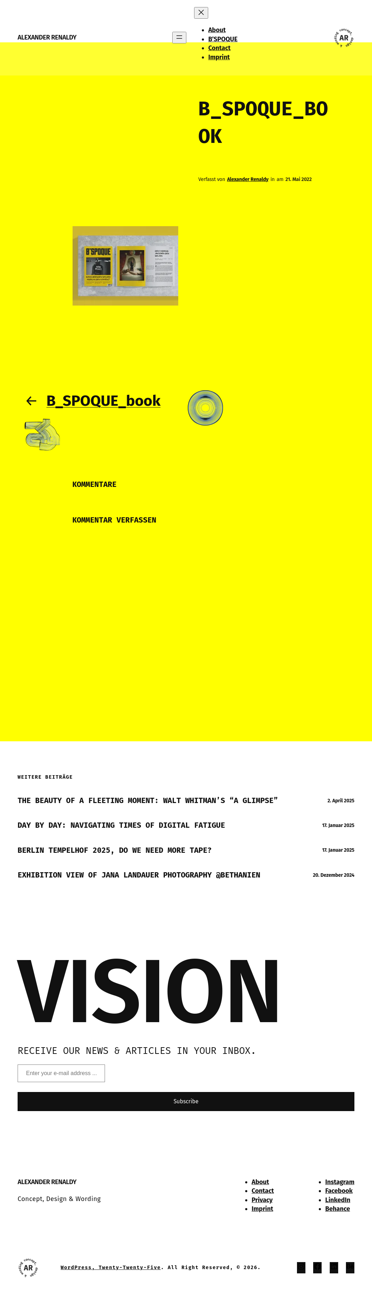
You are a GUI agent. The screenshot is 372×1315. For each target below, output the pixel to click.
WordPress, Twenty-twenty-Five (111, 1268)
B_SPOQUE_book (103, 401)
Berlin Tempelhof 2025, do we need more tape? (115, 850)
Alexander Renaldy (47, 37)
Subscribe (186, 1101)
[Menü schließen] (201, 13)
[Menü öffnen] (179, 37)
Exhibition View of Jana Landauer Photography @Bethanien (139, 875)
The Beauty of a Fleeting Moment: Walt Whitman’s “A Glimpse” (148, 800)
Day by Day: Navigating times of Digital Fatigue (121, 825)
